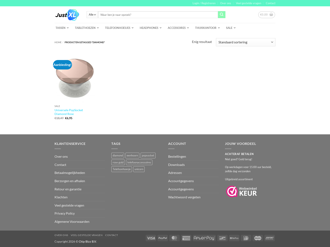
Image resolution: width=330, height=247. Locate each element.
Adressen (175, 173)
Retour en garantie (68, 189)
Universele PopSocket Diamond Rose (69, 112)
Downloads (176, 165)
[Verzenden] (221, 14)
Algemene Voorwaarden (72, 221)
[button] (204, 3)
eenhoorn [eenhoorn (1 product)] (132, 155)
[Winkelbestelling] (245, 42)
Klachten (61, 197)
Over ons (225, 3)
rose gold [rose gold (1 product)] (118, 162)
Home (58, 42)
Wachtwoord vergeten (184, 197)
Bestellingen (177, 156)
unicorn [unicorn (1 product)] (138, 169)
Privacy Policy (65, 213)
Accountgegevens (181, 181)
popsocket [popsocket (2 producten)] (148, 155)
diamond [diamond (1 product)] (118, 155)
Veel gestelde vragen (248, 3)
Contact (270, 3)
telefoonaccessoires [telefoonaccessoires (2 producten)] (139, 162)
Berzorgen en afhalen (70, 181)
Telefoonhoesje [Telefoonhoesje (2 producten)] (122, 169)
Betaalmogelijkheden (70, 173)
